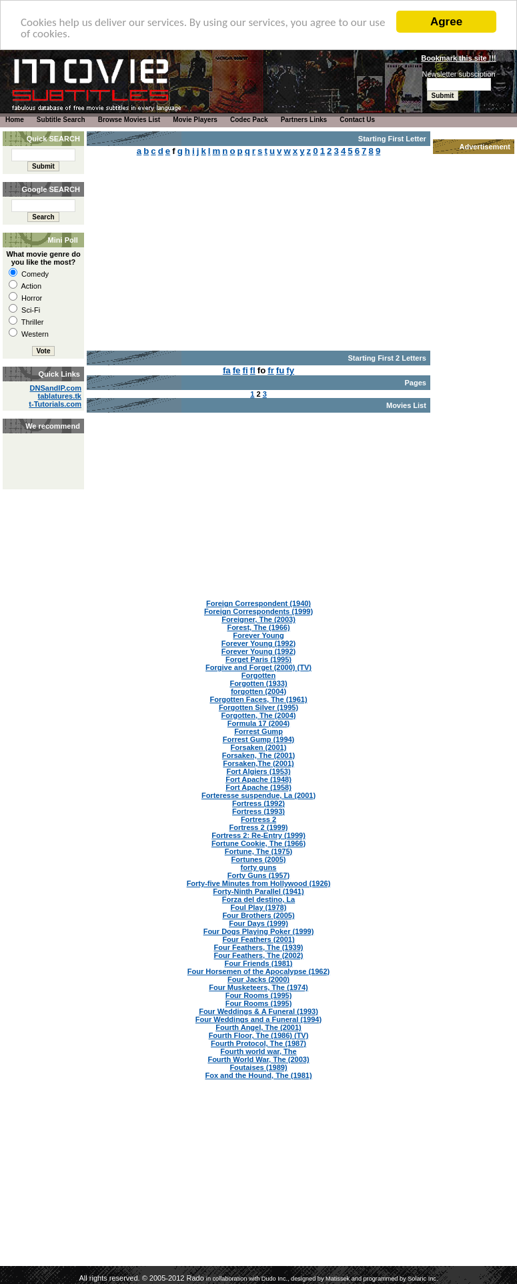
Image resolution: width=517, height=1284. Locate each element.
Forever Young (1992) (258, 643)
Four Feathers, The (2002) (259, 955)
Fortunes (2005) (258, 859)
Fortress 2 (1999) (258, 827)
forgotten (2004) (258, 691)
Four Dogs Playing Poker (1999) (258, 931)
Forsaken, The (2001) (258, 755)
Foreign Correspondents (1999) (258, 611)
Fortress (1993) (258, 811)
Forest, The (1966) (258, 627)
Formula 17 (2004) (258, 723)
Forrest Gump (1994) (259, 739)
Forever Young (258, 635)
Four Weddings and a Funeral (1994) (258, 1019)
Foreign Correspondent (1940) (258, 603)
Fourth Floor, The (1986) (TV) (259, 1035)
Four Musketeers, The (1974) (258, 987)
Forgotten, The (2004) (258, 715)
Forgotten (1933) (258, 683)
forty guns (259, 867)
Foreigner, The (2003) (258, 619)
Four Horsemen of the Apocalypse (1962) (258, 971)
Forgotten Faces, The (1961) (258, 699)
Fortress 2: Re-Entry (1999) (258, 835)
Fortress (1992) (258, 803)
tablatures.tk (59, 396)
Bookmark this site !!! (458, 58)
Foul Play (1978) (259, 907)
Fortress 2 (258, 819)
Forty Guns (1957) (258, 875)
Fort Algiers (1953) (258, 771)
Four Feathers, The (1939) (259, 947)
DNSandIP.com (55, 388)
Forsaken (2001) (259, 747)
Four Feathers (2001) (258, 939)
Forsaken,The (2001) (258, 763)
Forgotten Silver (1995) (258, 707)
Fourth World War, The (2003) (258, 1059)
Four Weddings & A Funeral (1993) (258, 1011)
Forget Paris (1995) (258, 659)
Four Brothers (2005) (258, 915)
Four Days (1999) (258, 923)
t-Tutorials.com (55, 404)
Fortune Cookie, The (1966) (258, 843)
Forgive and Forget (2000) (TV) (258, 667)
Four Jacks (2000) (258, 979)
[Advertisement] (42, 446)
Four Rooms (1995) (258, 995)
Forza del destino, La (258, 899)
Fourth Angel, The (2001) (258, 1027)
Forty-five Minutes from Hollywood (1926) (259, 883)
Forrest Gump (258, 731)
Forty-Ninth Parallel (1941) (258, 891)
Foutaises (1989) (258, 1067)
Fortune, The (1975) (258, 851)
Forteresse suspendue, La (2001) (258, 795)
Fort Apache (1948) (258, 779)
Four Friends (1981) (258, 963)
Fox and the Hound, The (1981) (258, 1075)
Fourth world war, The (258, 1051)
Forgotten (258, 675)
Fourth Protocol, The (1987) (258, 1043)
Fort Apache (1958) (258, 787)
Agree (446, 21)
